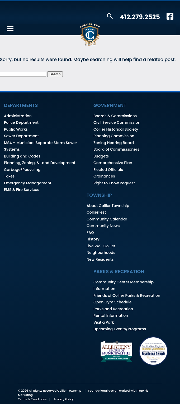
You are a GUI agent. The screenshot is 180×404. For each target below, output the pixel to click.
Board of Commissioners (116, 149)
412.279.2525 (140, 17)
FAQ (90, 232)
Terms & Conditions (32, 399)
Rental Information (110, 315)
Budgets (101, 156)
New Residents (100, 259)
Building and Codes (22, 156)
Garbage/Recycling (22, 169)
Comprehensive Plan (112, 162)
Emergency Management (27, 183)
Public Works (16, 129)
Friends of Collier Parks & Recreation (126, 295)
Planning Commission (113, 136)
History (93, 239)
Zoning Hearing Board (113, 142)
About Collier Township (108, 205)
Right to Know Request (114, 183)
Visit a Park (103, 322)
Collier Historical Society (115, 129)
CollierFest (96, 212)
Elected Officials (108, 169)
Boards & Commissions (115, 116)
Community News (103, 225)
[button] (110, 16)
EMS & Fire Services (21, 189)
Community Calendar (107, 219)
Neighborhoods (101, 252)
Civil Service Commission (116, 122)
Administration (18, 116)
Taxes (9, 176)
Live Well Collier (101, 246)
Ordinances (104, 176)
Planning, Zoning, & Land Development (39, 162)
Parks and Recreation (113, 309)
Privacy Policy (64, 399)
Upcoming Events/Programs (119, 329)
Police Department (21, 122)
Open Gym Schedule (112, 302)
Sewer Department (21, 136)
